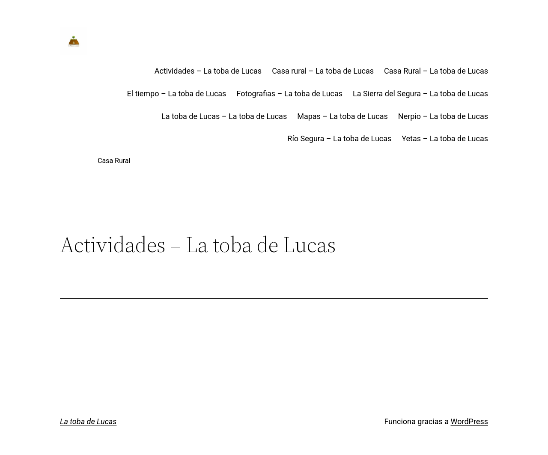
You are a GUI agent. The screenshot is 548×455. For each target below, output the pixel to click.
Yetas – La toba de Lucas (445, 138)
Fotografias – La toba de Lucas (289, 93)
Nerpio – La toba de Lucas (443, 116)
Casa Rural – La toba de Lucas (436, 70)
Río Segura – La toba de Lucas (339, 138)
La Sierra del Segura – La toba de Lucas (420, 93)
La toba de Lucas (88, 421)
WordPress (469, 421)
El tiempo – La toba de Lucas (176, 93)
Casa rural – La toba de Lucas (323, 70)
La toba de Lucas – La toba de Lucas (224, 116)
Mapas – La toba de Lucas (342, 116)
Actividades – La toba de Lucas (208, 70)
